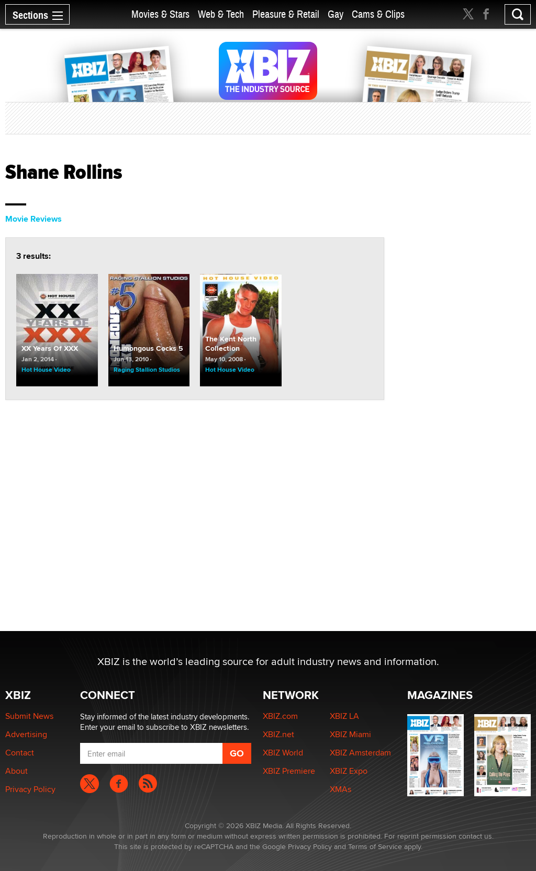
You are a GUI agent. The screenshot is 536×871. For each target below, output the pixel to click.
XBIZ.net (278, 734)
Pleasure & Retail (285, 14)
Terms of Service (375, 846)
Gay (335, 14)
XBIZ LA (344, 716)
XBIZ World (283, 753)
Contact (19, 753)
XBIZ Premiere (289, 771)
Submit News (29, 716)
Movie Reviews (33, 219)
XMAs (340, 789)
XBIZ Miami (350, 734)
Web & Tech (221, 14)
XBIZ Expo (348, 771)
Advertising (26, 734)
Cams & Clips (378, 14)
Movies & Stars (160, 14)
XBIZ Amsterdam (360, 753)
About (16, 771)
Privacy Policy (30, 789)
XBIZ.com (280, 716)
